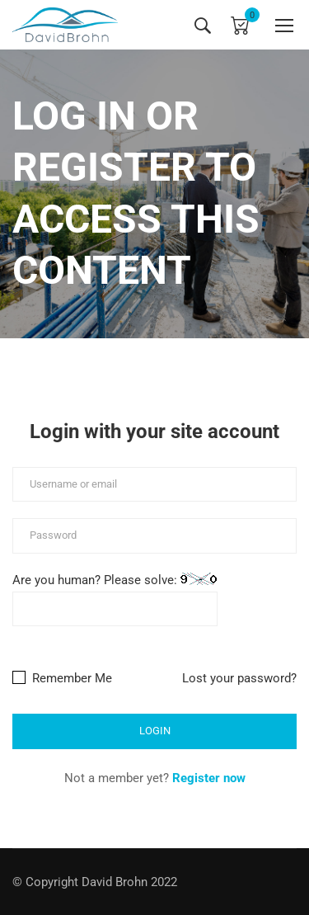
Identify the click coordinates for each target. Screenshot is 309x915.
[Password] (154, 536)
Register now (209, 778)
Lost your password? (239, 678)
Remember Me (62, 678)
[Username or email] (154, 484)
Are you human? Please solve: (115, 599)
